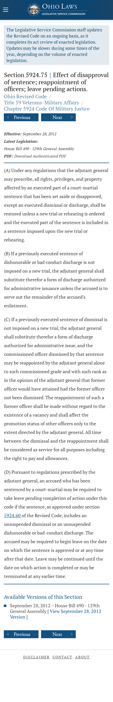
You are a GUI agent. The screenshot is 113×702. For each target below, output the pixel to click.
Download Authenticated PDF (40, 156)
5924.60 (12, 515)
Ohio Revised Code (25, 96)
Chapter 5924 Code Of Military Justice (47, 108)
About (82, 657)
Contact (62, 657)
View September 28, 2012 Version (55, 614)
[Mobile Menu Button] (5, 10)
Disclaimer (36, 657)
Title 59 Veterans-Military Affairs (41, 102)
